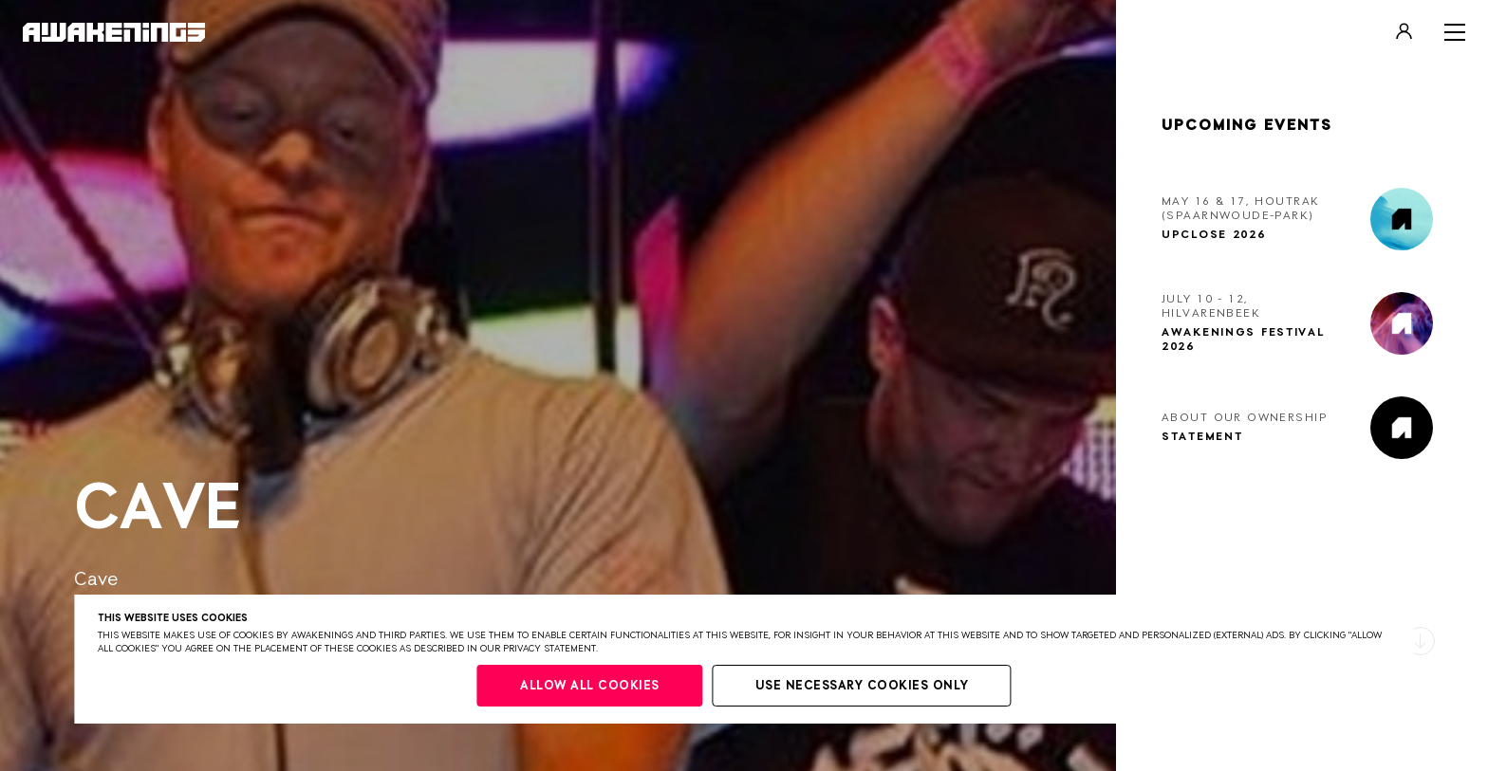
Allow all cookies (590, 686)
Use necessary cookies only (862, 686)
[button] (1420, 641)
